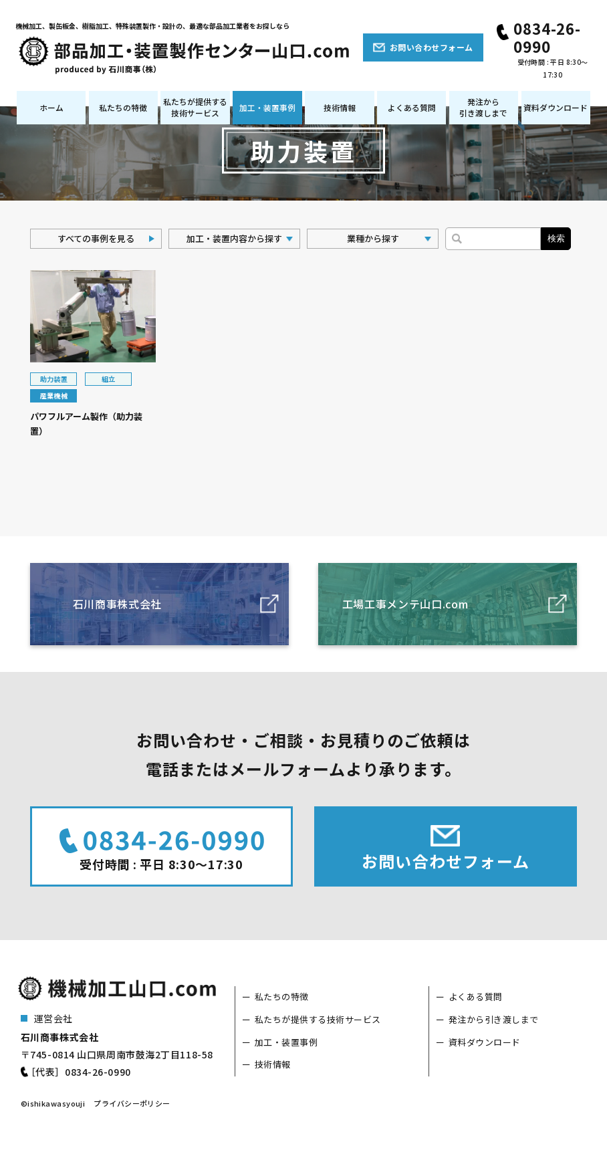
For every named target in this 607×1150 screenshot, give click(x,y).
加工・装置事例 (267, 107)
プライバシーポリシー (132, 1103)
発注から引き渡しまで (483, 107)
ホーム (51, 107)
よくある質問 (412, 107)
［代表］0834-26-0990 (78, 1071)
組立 (109, 379)
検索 (556, 238)
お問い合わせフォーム (431, 47)
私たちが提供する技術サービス (195, 107)
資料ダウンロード (555, 107)
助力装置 (54, 379)
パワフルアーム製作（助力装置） (86, 424)
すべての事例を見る (95, 238)
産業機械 (54, 395)
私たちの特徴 (123, 107)
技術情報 (340, 107)
